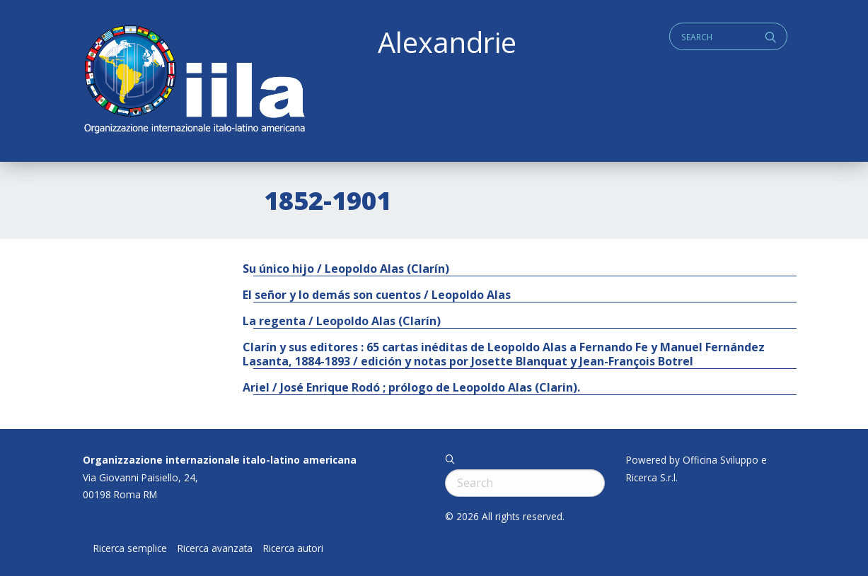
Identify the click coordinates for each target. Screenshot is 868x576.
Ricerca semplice (130, 548)
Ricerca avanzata (215, 548)
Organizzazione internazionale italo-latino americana (220, 459)
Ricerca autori (293, 548)
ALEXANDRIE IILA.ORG (193, 81)
